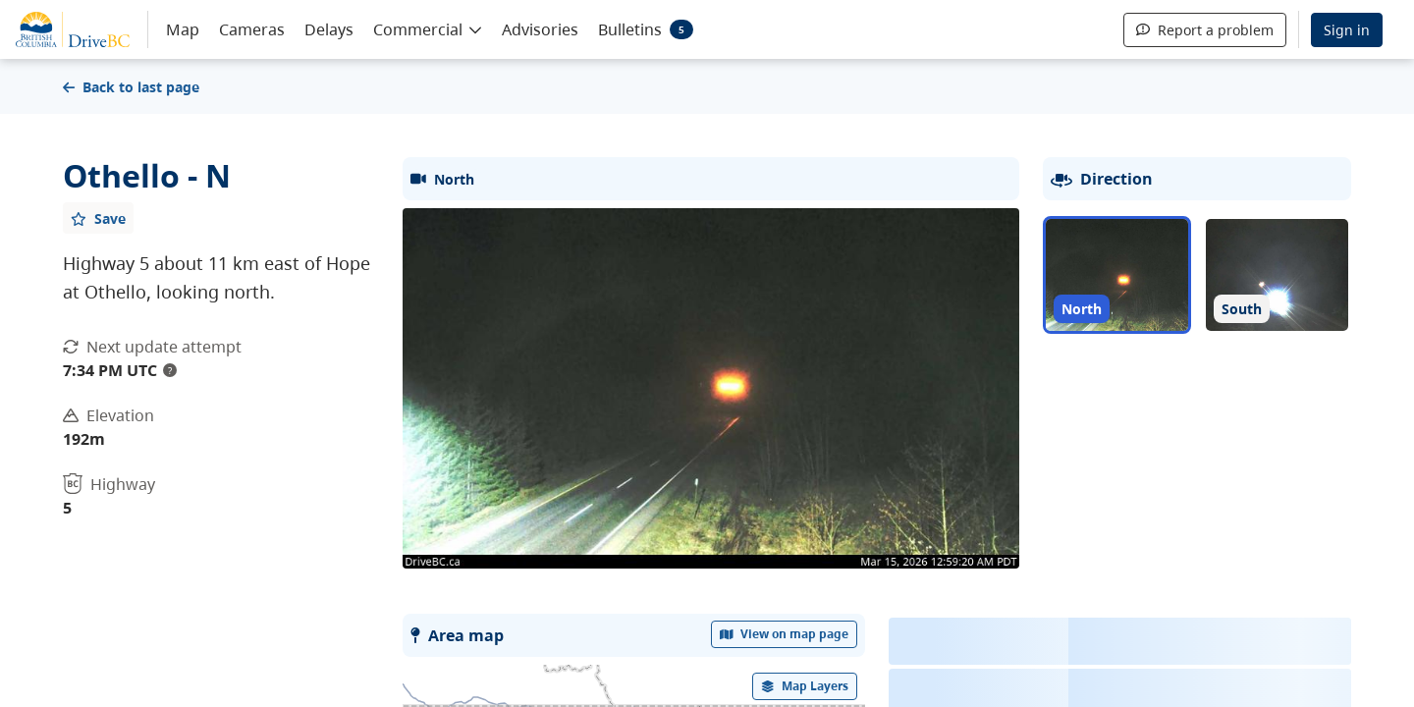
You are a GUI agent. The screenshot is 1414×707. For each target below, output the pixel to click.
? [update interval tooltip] (170, 370)
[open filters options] (805, 686)
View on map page (784, 633)
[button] (427, 28)
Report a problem (1205, 30)
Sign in (1347, 30)
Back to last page (131, 87)
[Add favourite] (98, 218)
